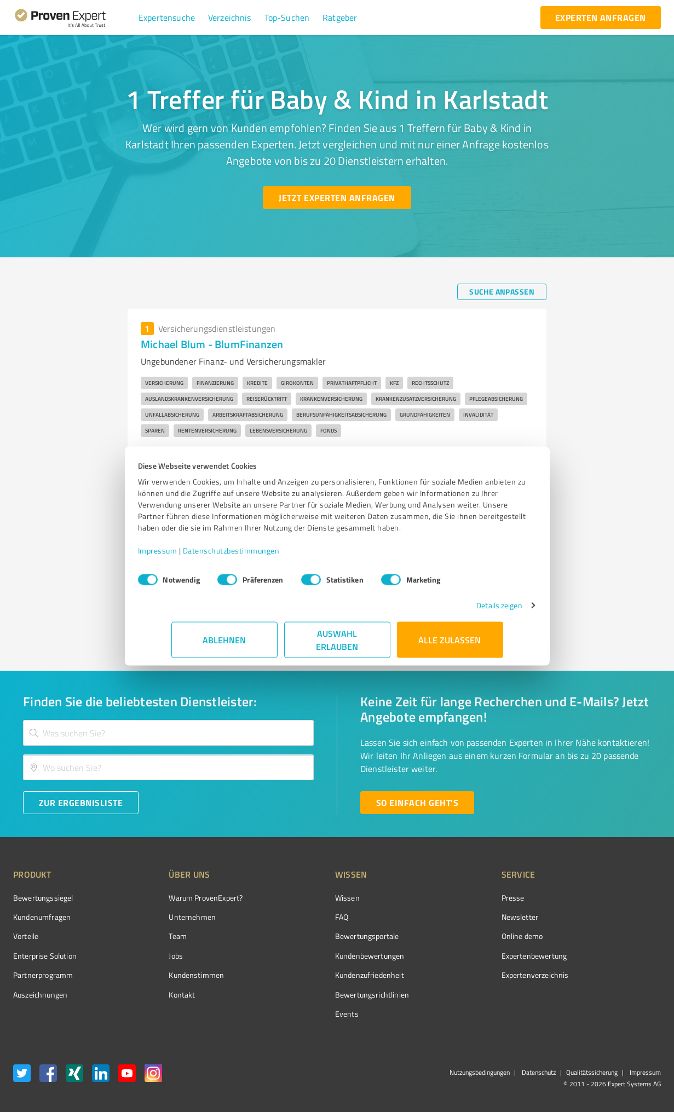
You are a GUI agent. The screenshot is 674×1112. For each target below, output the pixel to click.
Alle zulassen (450, 645)
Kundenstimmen (176, 975)
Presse (451, 897)
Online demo (460, 936)
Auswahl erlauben (337, 645)
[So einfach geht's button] (417, 802)
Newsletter (458, 917)
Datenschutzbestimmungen (264, 556)
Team (157, 936)
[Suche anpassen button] (501, 292)
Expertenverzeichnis (473, 975)
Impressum (191, 556)
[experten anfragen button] (600, 17)
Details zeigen (465, 611)
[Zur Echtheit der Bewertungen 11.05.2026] (620, 994)
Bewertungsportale (326, 936)
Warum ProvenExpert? (185, 897)
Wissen (306, 897)
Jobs (155, 955)
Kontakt (161, 994)
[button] (167, 17)
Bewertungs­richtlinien (331, 994)
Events (306, 1014)
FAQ (300, 917)
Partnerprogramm (43, 975)
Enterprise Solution (45, 955)
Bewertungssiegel (43, 897)
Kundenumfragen (42, 917)
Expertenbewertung (472, 955)
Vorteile (25, 936)
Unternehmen (171, 917)
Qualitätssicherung (592, 1072)
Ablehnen (224, 645)
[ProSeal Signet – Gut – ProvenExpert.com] (620, 918)
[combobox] (168, 733)
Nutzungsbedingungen (480, 1072)
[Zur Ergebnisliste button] (81, 802)
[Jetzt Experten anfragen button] (337, 197)
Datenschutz (538, 1072)
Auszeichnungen (40, 994)
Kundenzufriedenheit (328, 975)
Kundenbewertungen (329, 955)
